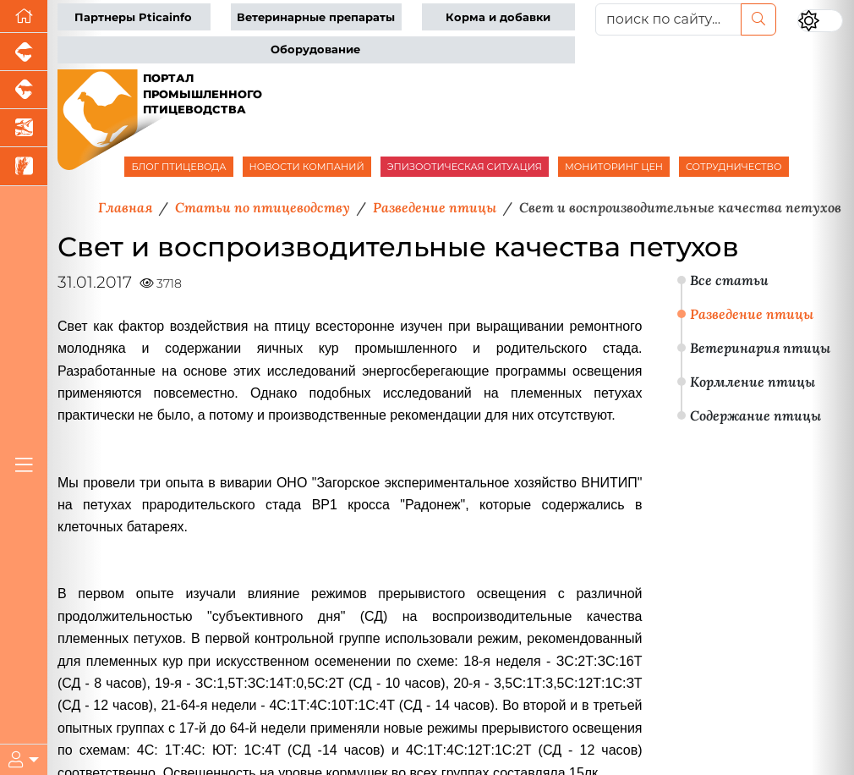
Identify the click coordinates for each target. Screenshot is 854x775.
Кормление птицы (752, 381)
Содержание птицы (755, 415)
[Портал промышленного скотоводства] (23, 90)
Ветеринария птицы (760, 347)
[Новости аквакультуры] (23, 128)
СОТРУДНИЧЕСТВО (734, 167)
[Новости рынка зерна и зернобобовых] (23, 166)
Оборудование (315, 49)
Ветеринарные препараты (316, 17)
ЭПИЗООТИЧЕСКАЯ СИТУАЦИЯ (464, 167)
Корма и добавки (498, 17)
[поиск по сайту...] (668, 19)
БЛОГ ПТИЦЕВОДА (178, 167)
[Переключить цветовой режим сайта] (820, 20)
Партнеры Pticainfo (133, 17)
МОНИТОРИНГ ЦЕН (614, 167)
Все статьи (729, 280)
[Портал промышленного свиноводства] (23, 52)
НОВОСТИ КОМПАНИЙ (306, 167)
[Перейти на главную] (23, 16)
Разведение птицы (751, 313)
